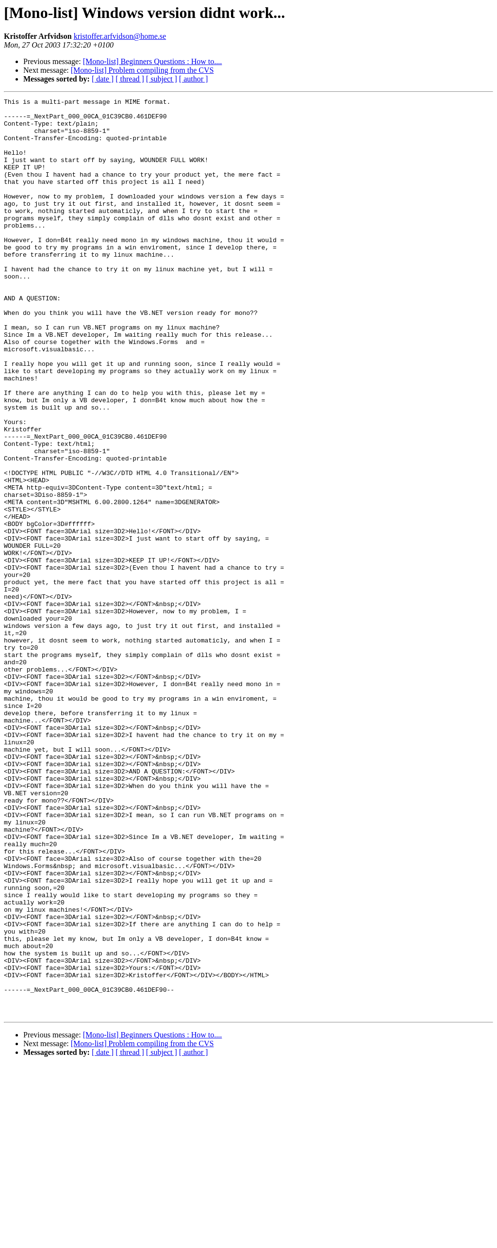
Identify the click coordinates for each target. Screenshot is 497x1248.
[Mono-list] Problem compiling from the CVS (142, 70)
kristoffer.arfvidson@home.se (120, 36)
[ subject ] (161, 79)
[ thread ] (130, 79)
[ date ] (103, 79)
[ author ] (193, 79)
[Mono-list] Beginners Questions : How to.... (152, 61)
